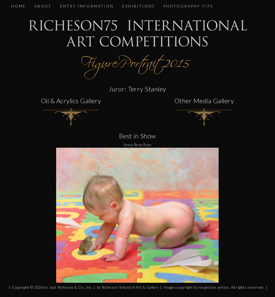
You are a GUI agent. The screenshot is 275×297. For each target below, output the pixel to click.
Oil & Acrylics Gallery (71, 101)
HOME (18, 6)
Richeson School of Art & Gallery (130, 287)
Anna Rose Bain (137, 144)
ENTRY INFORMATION (87, 6)
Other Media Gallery (204, 101)
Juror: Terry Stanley (137, 89)
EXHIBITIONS (138, 6)
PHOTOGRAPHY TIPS (188, 6)
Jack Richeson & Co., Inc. (71, 287)
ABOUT (43, 6)
